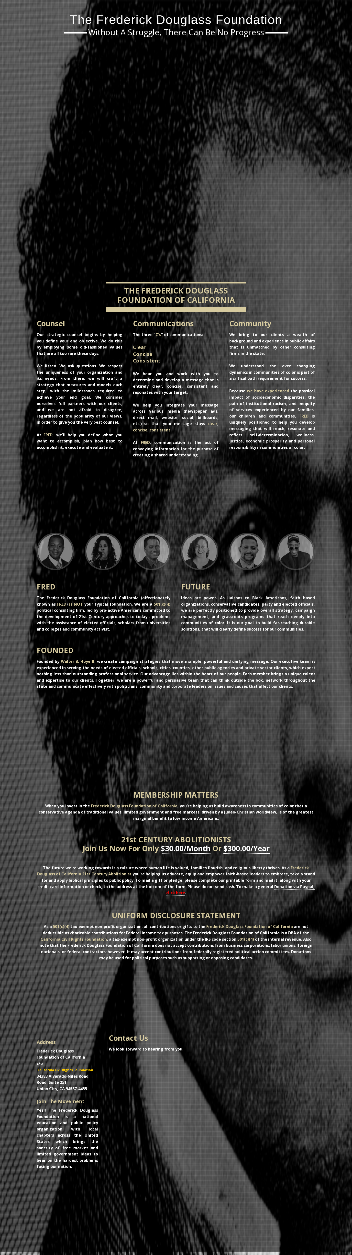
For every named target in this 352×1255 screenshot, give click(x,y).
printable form (240, 880)
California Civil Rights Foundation (65, 1070)
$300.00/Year (246, 848)
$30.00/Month (185, 848)
